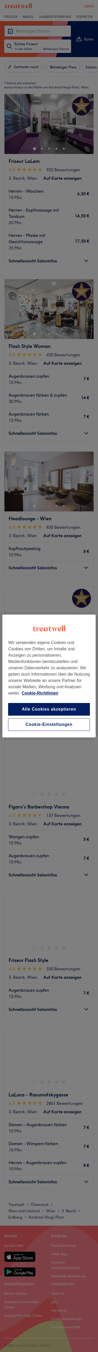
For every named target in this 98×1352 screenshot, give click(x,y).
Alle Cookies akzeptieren (49, 709)
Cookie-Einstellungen (49, 724)
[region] (48, 676)
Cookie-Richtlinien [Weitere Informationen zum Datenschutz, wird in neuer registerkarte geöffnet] (40, 693)
